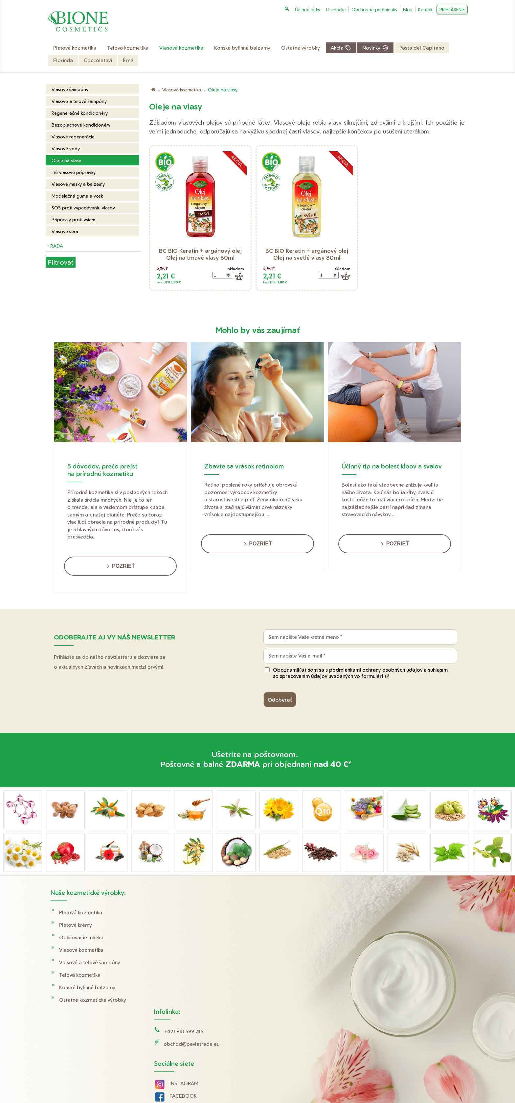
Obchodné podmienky (398, 925)
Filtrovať (60, 262)
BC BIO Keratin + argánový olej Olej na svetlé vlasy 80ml (307, 254)
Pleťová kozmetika (80, 912)
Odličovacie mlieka (81, 937)
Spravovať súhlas (381, 1083)
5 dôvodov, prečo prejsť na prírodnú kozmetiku (102, 469)
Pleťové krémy (75, 925)
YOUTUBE (182, 989)
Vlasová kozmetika (81, 950)
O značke (383, 950)
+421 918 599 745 (184, 912)
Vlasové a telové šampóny (89, 962)
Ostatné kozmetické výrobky (92, 1000)
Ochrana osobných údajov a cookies (325, 1083)
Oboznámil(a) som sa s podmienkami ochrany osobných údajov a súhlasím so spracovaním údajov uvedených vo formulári (360, 673)
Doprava (382, 912)
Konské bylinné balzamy (87, 987)
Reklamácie (385, 937)
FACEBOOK (184, 977)
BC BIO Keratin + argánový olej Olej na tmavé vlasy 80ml (201, 254)
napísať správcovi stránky (262, 1083)
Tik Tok (172, 1002)
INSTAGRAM (184, 964)
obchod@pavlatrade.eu (192, 925)
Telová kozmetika (80, 975)
